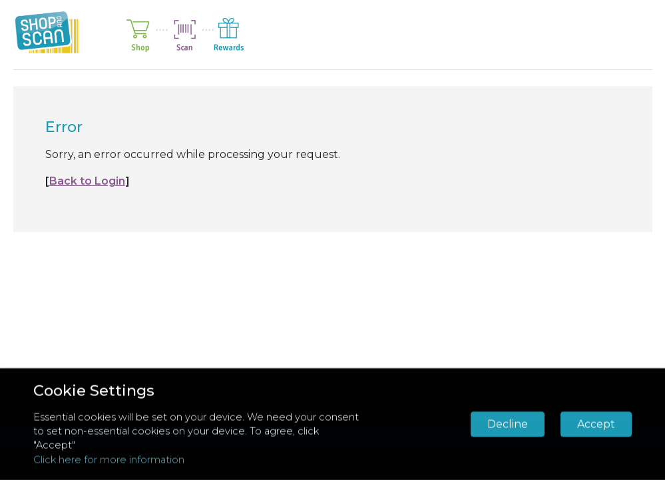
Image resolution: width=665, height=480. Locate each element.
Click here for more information (108, 459)
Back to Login (87, 181)
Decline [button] (507, 424)
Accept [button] (596, 424)
